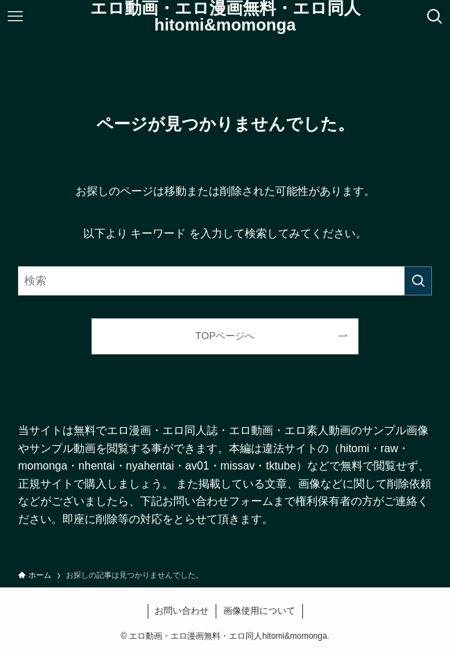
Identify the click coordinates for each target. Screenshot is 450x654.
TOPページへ (225, 335)
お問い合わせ (182, 610)
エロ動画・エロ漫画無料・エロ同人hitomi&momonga (225, 16)
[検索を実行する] (418, 280)
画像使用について (259, 610)
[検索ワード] (225, 280)
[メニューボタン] (15, 16)
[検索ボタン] (435, 16)
